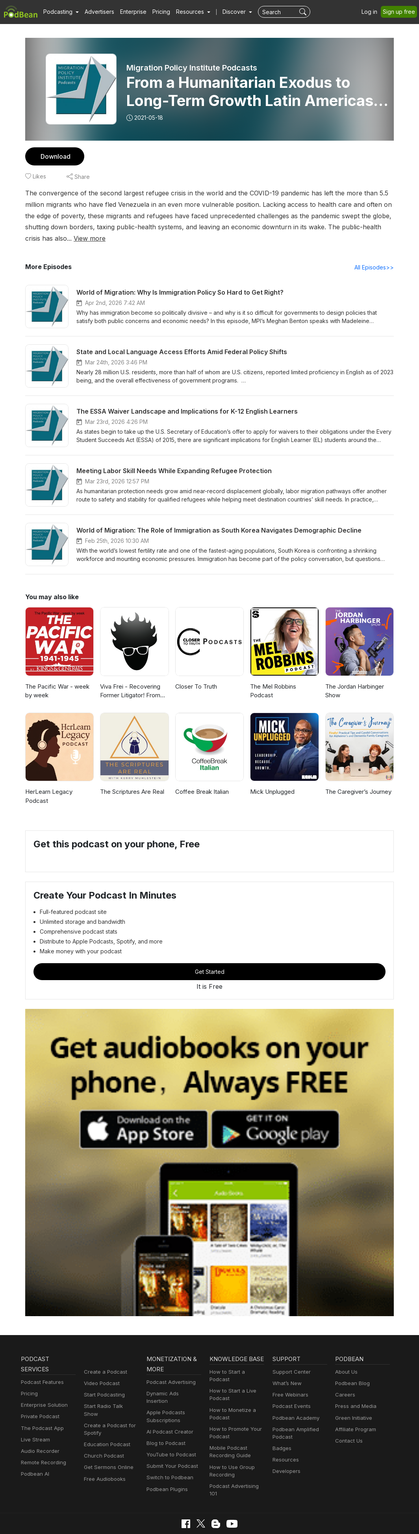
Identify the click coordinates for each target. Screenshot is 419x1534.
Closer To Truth (195, 675)
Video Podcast (100, 1363)
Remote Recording (42, 1442)
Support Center (290, 1351)
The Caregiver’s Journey (357, 780)
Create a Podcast (104, 1351)
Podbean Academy (294, 1397)
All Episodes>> (375, 256)
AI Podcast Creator (168, 1404)
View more (376, 226)
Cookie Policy (131, 1519)
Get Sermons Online (107, 1440)
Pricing (155, 12)
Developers (286, 1451)
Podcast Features (41, 1362)
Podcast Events (291, 1386)
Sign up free (400, 12)
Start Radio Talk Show (109, 1386)
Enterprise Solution (43, 1385)
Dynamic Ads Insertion (172, 1373)
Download (55, 156)
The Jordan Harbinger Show (354, 679)
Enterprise (128, 12)
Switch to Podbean (168, 1450)
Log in (372, 12)
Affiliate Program (354, 1409)
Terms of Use (173, 1519)
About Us (345, 1351)
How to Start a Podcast (236, 1362)
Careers (344, 1375)
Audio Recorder (39, 1431)
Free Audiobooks (103, 1451)
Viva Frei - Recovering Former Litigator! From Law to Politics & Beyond (132, 680)
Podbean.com (325, 1519)
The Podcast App (40, 1408)
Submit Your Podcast (170, 1438)
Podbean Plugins (166, 1461)
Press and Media (354, 1386)
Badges (281, 1428)
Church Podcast (102, 1428)
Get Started (209, 951)
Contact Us (348, 1421)
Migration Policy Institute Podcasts (191, 67)
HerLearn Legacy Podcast (59, 780)
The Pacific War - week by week (59, 679)
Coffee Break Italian (201, 780)
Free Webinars (289, 1375)
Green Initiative (352, 1397)
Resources (285, 1440)
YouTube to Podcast (169, 1427)
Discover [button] (226, 12)
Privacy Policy (89, 1519)
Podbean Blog (351, 1363)
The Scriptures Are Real (131, 780)
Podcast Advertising (169, 1362)
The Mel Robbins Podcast (284, 675)
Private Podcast (39, 1396)
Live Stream (34, 1419)
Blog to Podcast (164, 1415)
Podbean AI (34, 1454)
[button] (60, 12)
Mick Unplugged (271, 780)
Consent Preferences (223, 1519)
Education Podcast (105, 1417)
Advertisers (96, 12)
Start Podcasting (103, 1375)
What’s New (286, 1363)
